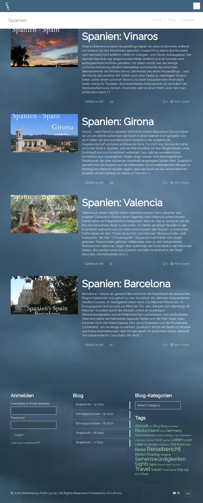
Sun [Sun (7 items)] (174, 464)
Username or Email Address (30, 403)
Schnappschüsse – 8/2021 (94, 423)
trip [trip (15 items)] (180, 469)
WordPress (114, 493)
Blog (172, 20)
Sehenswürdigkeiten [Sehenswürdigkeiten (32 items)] (160, 459)
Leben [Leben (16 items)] (177, 439)
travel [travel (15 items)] (156, 469)
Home (157, 20)
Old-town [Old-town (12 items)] (177, 444)
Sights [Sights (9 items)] (153, 464)
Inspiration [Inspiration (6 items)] (140, 440)
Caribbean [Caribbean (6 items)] (173, 426)
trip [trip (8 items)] (137, 474)
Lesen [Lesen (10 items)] (188, 440)
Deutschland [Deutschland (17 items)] (147, 430)
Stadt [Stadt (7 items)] (168, 464)
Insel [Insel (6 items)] (176, 435)
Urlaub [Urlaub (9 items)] (144, 474)
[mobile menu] (196, 6)
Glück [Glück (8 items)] (159, 435)
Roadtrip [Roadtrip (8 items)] (166, 454)
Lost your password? (25, 442)
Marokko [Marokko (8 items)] (153, 444)
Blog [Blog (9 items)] (164, 426)
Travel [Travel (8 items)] (165, 469)
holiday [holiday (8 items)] (168, 435)
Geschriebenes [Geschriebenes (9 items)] (145, 435)
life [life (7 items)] (145, 444)
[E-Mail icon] (174, 493)
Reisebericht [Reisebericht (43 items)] (164, 448)
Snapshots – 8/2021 (90, 433)
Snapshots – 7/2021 (89, 442)
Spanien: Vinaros (120, 36)
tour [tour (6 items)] (179, 464)
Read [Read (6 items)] (188, 444)
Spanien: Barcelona (126, 284)
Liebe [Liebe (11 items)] (139, 444)
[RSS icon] (178, 493)
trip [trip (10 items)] (186, 470)
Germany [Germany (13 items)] (174, 430)
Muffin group (48, 493)
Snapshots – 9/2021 (90, 404)
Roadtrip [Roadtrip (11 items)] (153, 454)
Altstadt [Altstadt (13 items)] (141, 426)
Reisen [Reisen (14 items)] (141, 454)
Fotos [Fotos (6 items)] (163, 431)
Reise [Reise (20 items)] (140, 449)
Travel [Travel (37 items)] (142, 469)
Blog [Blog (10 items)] (156, 426)
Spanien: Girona (118, 122)
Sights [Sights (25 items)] (141, 464)
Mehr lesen (181, 101)
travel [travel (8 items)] (173, 469)
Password (17, 418)
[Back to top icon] (188, 493)
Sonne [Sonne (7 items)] (161, 464)
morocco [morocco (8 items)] (164, 444)
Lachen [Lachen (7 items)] (167, 440)
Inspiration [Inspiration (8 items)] (185, 435)
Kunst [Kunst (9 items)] (158, 440)
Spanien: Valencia (122, 203)
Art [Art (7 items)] (150, 426)
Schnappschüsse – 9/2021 (94, 414)
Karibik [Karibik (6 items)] (150, 440)
